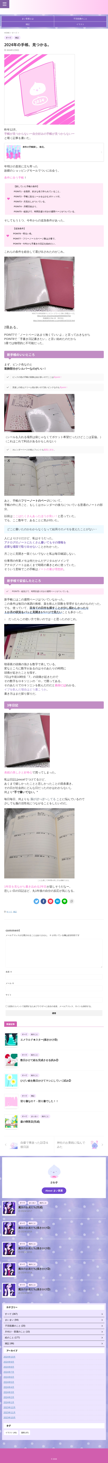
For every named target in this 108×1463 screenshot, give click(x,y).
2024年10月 (9, 1357)
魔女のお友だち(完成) (30, 1207)
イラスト (80, 24)
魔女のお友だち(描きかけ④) (34, 1248)
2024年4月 (9, 1387)
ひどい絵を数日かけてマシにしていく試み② (45, 1080)
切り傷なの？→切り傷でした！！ (39, 1101)
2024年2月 (9, 1397)
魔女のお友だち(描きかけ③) (34, 1268)
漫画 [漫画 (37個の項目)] (25, 1433)
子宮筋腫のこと (80, 19)
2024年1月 (9, 1402)
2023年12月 (9, 1407)
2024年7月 (9, 1372)
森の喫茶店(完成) (30, 1121)
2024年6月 (9, 1377)
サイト (9, 995)
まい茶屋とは (28, 19)
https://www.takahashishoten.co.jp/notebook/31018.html (54, 321)
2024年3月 (9, 1392)
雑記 (28, 24)
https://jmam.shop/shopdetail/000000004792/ (54, 316)
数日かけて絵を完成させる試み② (39, 1060)
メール (10, 983)
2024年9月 (9, 1362)
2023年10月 (9, 1417)
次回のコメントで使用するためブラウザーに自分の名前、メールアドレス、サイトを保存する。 (50, 1006)
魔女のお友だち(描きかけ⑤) (34, 1227)
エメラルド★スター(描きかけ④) (39, 1039)
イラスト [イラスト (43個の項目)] (11, 1433)
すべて (9, 912)
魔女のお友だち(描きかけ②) (34, 1289)
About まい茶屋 (54, 1190)
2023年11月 (9, 1412)
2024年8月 (9, 1367)
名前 (9, 972)
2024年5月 (9, 1382)
